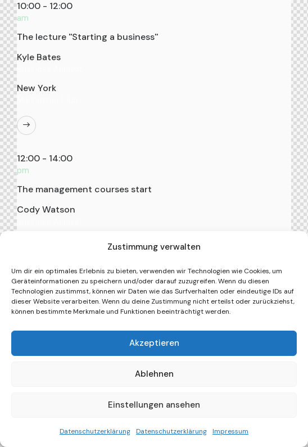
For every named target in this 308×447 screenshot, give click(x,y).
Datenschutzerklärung (95, 431)
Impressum (230, 431)
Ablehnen (154, 374)
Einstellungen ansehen (154, 404)
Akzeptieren (154, 343)
